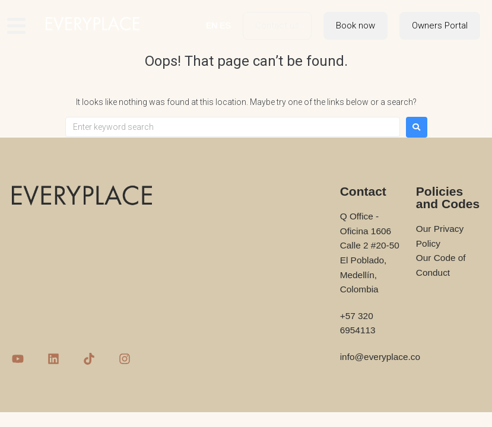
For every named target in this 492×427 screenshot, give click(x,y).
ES (225, 25)
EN (211, 25)
